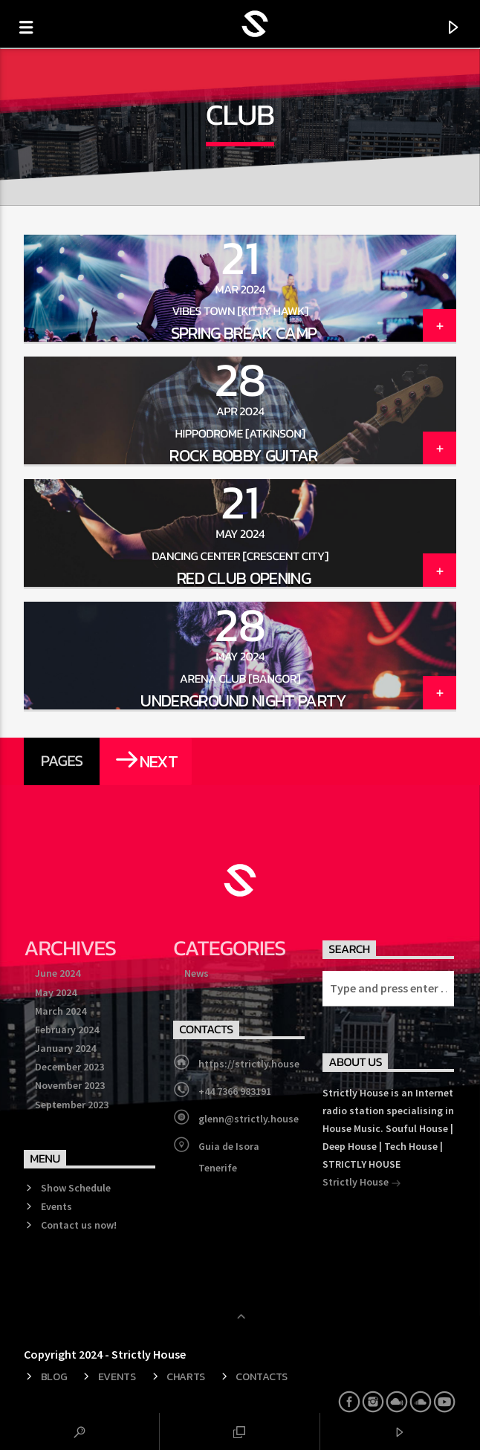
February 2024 (67, 1029)
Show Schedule (76, 1187)
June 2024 (57, 973)
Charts (185, 1376)
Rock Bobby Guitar (243, 455)
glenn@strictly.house (248, 1118)
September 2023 (71, 1104)
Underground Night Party (243, 700)
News (196, 973)
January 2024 (65, 1048)
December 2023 (69, 1066)
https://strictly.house (248, 1063)
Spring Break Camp (244, 332)
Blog (54, 1376)
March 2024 (60, 1011)
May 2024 (56, 992)
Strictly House (361, 1183)
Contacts (262, 1376)
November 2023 (70, 1085)
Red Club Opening (244, 578)
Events (56, 1206)
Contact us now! (79, 1225)
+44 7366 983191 (234, 1091)
